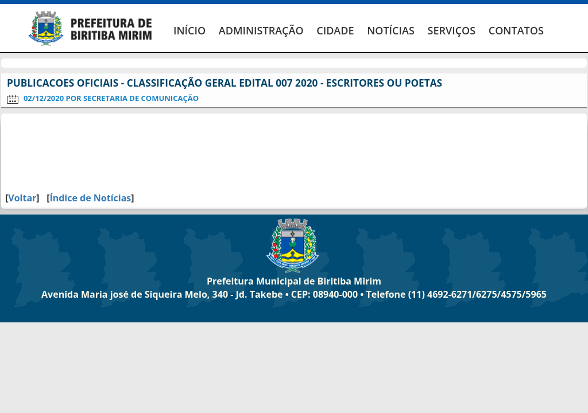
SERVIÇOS (451, 30)
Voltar (22, 198)
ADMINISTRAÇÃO (261, 30)
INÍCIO (189, 30)
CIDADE (335, 30)
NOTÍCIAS (391, 30)
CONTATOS (516, 30)
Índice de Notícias (90, 198)
